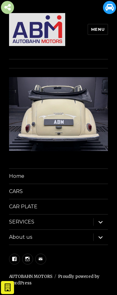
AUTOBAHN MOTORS (30, 276)
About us (20, 237)
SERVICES (21, 222)
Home (16, 176)
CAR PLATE (23, 207)
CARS (16, 191)
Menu (98, 29)
